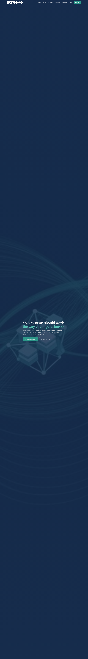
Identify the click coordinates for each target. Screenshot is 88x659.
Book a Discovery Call (30, 339)
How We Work (65, 2)
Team (71, 2)
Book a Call (77, 2)
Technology (50, 2)
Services (44, 2)
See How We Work (45, 339)
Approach (39, 2)
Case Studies (57, 2)
